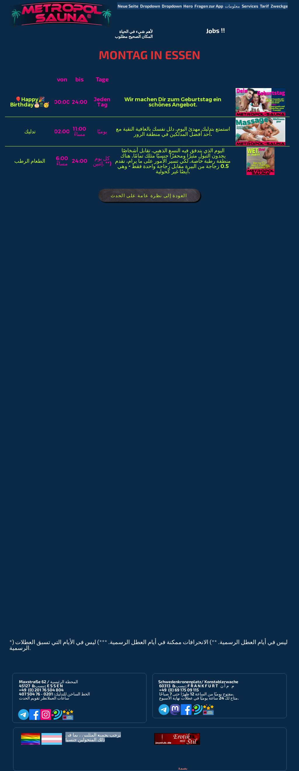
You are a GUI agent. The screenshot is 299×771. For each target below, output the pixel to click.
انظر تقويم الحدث (33, 697)
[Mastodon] (175, 709)
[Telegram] (23, 714)
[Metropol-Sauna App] (67, 714)
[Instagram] (45, 714)
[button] (150, 5)
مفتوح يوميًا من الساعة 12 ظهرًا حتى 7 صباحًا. (196, 693)
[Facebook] (34, 714)
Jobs (213, 31)
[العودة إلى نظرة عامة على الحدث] (149, 195)
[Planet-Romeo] (56, 714)
